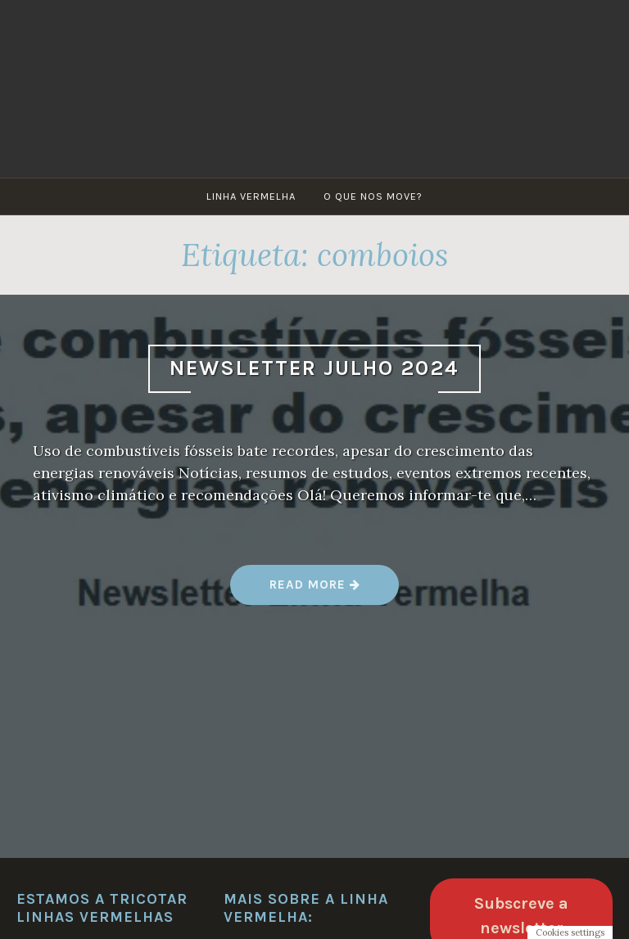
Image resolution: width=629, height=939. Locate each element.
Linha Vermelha (251, 196)
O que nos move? (373, 196)
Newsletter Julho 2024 (314, 368)
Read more (315, 590)
